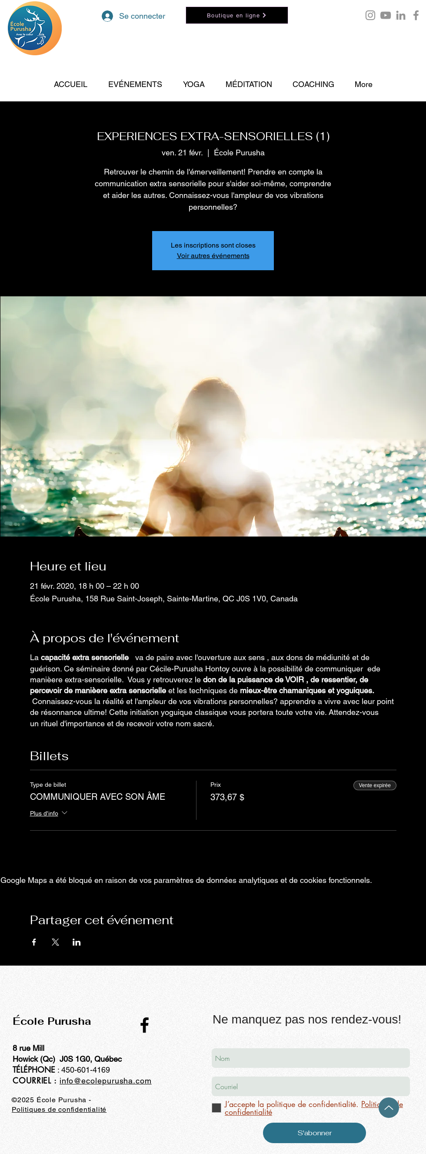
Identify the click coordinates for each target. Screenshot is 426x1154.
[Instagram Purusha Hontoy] (370, 15)
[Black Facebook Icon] (144, 1025)
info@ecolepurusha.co (102, 1080)
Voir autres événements (213, 256)
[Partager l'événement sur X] (55, 942)
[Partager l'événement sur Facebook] (34, 942)
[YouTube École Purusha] (385, 15)
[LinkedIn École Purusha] (400, 15)
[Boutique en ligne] (237, 15)
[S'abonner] (314, 1133)
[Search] (417, 51)
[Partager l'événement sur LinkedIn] (77, 942)
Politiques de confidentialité (59, 1109)
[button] (396, 19)
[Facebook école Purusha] (416, 15)
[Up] (389, 1107)
